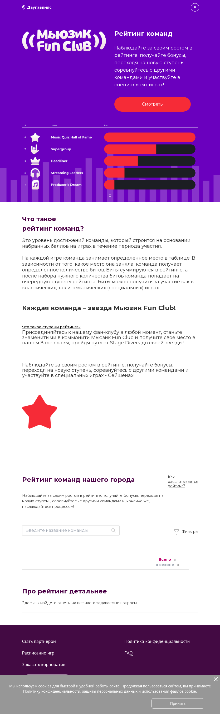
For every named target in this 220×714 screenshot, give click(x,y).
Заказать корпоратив (43, 664)
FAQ (128, 653)
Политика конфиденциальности (157, 641)
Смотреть (152, 104)
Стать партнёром (39, 641)
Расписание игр (38, 653)
